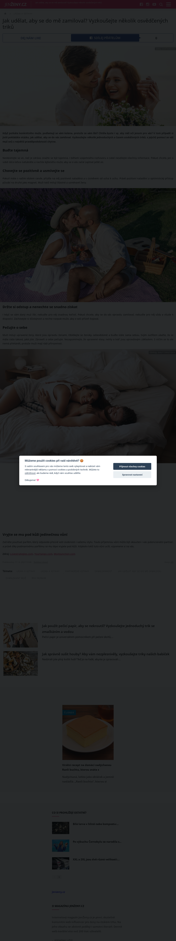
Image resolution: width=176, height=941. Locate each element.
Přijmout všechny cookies (132, 466)
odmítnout (30, 473)
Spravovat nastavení (132, 475)
